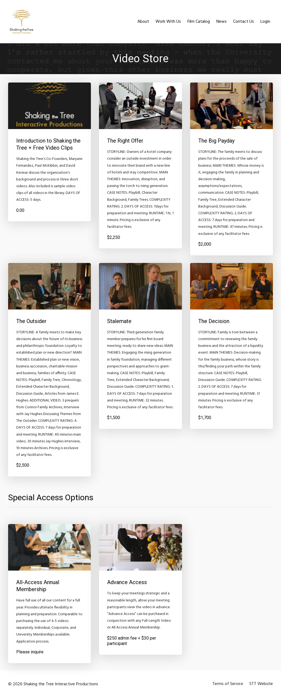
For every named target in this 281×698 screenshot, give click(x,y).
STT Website (261, 684)
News (221, 21)
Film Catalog (198, 21)
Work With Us (168, 21)
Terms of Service (227, 684)
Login (265, 21)
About (143, 21)
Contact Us (243, 21)
